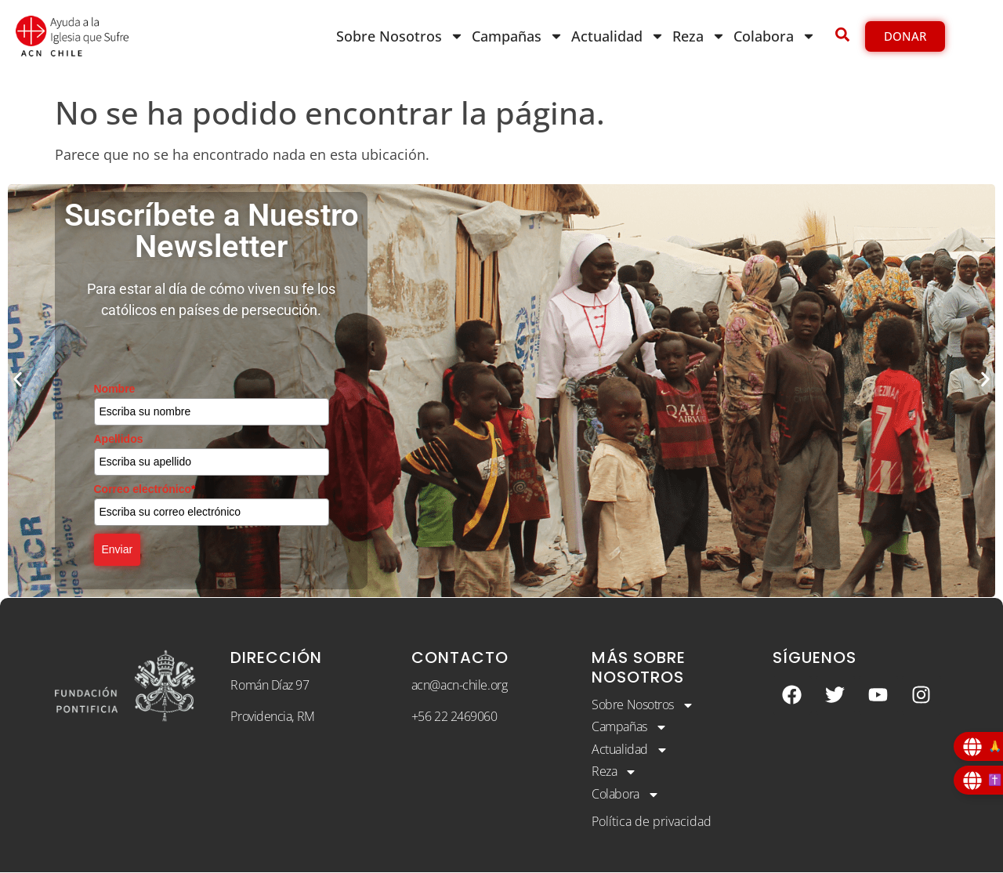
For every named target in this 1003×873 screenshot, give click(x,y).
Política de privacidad (652, 822)
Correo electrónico (145, 489)
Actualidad (617, 36)
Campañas (517, 36)
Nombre (115, 388)
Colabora (774, 36)
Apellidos (118, 438)
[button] (17, 379)
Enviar (117, 549)
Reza (699, 36)
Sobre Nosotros (400, 36)
